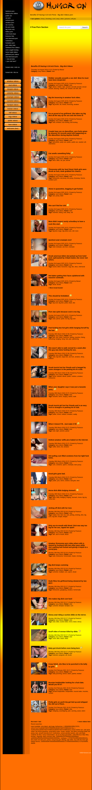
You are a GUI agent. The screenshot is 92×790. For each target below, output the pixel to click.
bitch (54, 160)
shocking (48, 19)
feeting (72, 337)
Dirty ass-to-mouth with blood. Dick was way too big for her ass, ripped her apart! (68, 526)
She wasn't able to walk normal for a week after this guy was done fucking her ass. (67, 349)
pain (70, 339)
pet (64, 160)
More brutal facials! (56, 288)
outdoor (74, 376)
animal (68, 160)
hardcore (66, 337)
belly (58, 497)
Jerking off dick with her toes (60, 508)
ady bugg (51, 726)
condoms (59, 465)
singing (65, 396)
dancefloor (56, 142)
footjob (60, 516)
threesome (56, 178)
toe (65, 515)
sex (65, 142)
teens (60, 396)
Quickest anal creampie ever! (60, 240)
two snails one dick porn (38, 740)
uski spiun (87, 730)
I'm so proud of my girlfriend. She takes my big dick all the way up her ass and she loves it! (67, 114)
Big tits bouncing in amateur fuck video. (64, 97)
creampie (71, 247)
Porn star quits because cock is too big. (64, 312)
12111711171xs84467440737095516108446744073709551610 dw (52, 728)
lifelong (64, 740)
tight (57, 431)
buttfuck (51, 358)
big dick (55, 231)
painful (74, 673)
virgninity (39, 736)
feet (54, 337)
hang (63, 339)
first (32, 721)
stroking (77, 515)
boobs (64, 104)
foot (57, 337)
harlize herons (35, 741)
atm (54, 534)
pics (58, 480)
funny (42, 19)
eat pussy (63, 178)
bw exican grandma (42, 731)
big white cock (66, 231)
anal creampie (57, 247)
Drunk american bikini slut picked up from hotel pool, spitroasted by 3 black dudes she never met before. (68, 258)
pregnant (62, 655)
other (62, 19)
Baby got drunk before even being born (66, 648)
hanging (58, 339)
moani (63, 731)
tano (36, 733)
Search (85, 27)
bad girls (73, 480)
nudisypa (64, 738)
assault (68, 87)
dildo (58, 160)
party (61, 142)
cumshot (55, 572)
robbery (62, 88)
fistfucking (52, 339)
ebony (79, 622)
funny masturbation (49, 735)
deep (68, 212)
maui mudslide (35, 726)
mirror (70, 622)
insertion (55, 212)
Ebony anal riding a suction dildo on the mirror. (67, 615)
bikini (59, 267)
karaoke (55, 396)
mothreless (56, 733)
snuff (54, 638)
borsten (33, 736)
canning (73, 711)
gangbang (63, 590)
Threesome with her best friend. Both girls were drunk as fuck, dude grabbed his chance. (67, 170)
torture (65, 673)
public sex (75, 142)
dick (82, 515)
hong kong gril (56, 740)
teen (78, 480)
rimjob (74, 556)
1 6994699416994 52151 (71, 726)
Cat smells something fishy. (61, 153)
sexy (57, 19)
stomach (74, 497)
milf (73, 231)
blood (66, 534)
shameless (52, 144)
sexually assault (76, 87)
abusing (56, 88)
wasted (81, 142)
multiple (61, 572)
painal (58, 319)
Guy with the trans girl (81, 740)
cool (54, 19)
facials (59, 284)
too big (67, 319)
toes (68, 515)
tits (60, 104)
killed (66, 638)
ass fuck (65, 247)
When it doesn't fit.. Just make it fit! (64, 424)
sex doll (75, 88)
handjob (67, 606)
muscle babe (78, 691)
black (70, 303)
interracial (82, 267)
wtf (66, 88)
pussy (57, 196)
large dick (65, 357)
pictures (67, 19)
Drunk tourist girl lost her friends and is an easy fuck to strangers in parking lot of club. (68, 406)
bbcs (76, 267)
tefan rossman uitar (49, 736)
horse (80, 497)
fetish (61, 337)
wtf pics (73, 19)
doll (80, 88)
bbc (73, 267)
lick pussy (70, 178)
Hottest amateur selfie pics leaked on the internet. (68, 440)
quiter (62, 319)
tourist (55, 267)
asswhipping (63, 711)
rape (63, 87)
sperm (65, 465)
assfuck (62, 431)
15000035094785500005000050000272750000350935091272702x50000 (64, 741)
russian (51, 693)
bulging (68, 497)
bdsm (69, 673)
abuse (55, 87)
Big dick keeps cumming (58, 565)
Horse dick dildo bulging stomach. (64, 490)
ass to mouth (60, 534)
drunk (54, 376)
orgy (69, 267)
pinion (49, 740)
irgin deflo (70, 740)
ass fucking (65, 122)
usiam (33, 731)
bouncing (70, 104)
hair (67, 339)
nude (74, 396)
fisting (61, 212)
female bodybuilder (59, 691)
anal (54, 122)
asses (79, 711)
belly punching (57, 673)
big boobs (56, 104)
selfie (54, 447)
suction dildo (64, 622)
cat (61, 160)
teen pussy (77, 465)
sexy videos (42, 71)
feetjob (65, 516)
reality (75, 414)
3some (82, 178)
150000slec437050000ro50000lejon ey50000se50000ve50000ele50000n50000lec (55, 737)
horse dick (52, 499)
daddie (33, 743)
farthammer (59, 726)
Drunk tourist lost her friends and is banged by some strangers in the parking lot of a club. (67, 368)
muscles (85, 691)
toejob (55, 515)
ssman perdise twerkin (68, 733)
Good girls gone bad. (57, 474)
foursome (64, 267)
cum (54, 465)
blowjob (61, 606)
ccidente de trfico (36, 735)
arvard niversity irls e (45, 733)
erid (77, 733)
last (40, 721)
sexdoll (70, 88)
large (60, 231)
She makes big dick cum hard (60, 599)
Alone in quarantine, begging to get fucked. (66, 189)
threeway (77, 178)
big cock (55, 303)
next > (36, 721)
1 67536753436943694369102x (77, 738)
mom (76, 231)
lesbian (79, 673)
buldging (63, 497)
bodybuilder (69, 691)
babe (61, 196)
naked (70, 396)
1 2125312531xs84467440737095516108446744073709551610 (53, 729)
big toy (84, 497)
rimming (79, 556)
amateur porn (53, 180)
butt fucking (74, 122)
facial (54, 284)
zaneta (68, 731)
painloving (75, 339)
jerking (72, 515)
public (69, 142)
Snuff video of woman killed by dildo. (65, 632)
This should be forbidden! (60, 296)
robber (59, 87)
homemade (67, 556)
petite (66, 303)
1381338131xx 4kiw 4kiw (80, 735)
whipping (55, 711)
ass (54, 196)
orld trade (82, 733)
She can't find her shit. (59, 205)
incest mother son (77, 730)
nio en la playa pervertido (64, 735)
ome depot (44, 726)
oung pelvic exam (54, 731)
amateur (76, 104)
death (62, 638)
